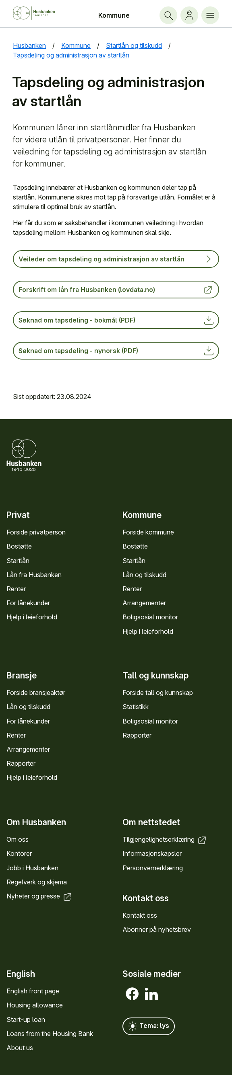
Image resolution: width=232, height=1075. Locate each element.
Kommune (114, 15)
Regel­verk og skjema (36, 882)
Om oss (17, 839)
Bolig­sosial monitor (150, 617)
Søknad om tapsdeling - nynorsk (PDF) (116, 351)
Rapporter (20, 763)
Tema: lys (148, 1026)
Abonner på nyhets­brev (156, 929)
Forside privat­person (36, 532)
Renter (16, 589)
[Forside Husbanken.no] (40, 13)
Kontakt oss (139, 915)
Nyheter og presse (39, 896)
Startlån (17, 560)
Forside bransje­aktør (35, 693)
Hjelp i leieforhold (31, 617)
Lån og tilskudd (144, 574)
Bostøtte (19, 546)
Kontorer (19, 853)
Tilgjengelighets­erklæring (164, 839)
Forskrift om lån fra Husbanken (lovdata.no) (116, 289)
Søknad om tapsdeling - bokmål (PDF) (116, 320)
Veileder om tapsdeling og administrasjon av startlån (116, 259)
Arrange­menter (144, 603)
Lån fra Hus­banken (34, 574)
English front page (32, 991)
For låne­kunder (28, 603)
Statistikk (135, 707)
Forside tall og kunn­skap (157, 693)
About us (19, 1048)
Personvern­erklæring (152, 867)
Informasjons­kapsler (152, 853)
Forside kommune (148, 532)
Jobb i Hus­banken (32, 867)
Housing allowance (34, 1005)
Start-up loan (25, 1019)
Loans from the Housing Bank (49, 1034)
